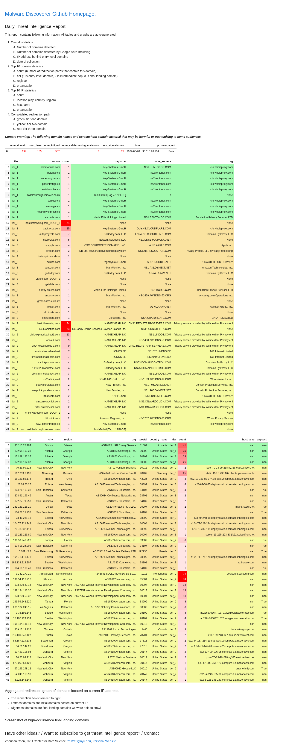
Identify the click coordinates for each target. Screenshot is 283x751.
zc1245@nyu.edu (79, 741)
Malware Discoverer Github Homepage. (50, 14)
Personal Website (104, 741)
